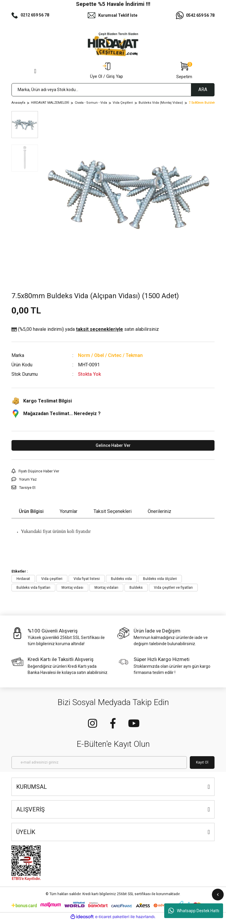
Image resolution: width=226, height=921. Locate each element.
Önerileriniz (159, 511)
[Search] (113, 89)
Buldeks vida (121, 579)
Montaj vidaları (106, 588)
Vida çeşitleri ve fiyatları (173, 588)
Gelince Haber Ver (113, 445)
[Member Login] (106, 71)
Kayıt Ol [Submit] (202, 762)
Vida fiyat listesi (87, 579)
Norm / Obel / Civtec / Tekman (110, 355)
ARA (202, 89)
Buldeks (136, 588)
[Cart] (184, 71)
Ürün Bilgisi (31, 511)
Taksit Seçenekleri (113, 511)
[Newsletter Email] (99, 762)
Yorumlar (68, 511)
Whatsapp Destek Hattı (193, 910)
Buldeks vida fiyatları (33, 588)
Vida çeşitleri (51, 579)
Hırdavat (23, 579)
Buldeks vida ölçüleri (160, 579)
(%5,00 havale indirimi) (85, 329)
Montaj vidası (72, 588)
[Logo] (113, 44)
